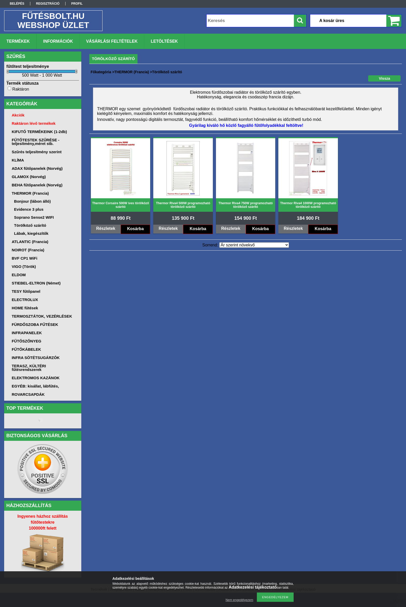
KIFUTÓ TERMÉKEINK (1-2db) (39, 131)
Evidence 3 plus (28, 209)
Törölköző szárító (30, 225)
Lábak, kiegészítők (31, 233)
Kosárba (135, 228)
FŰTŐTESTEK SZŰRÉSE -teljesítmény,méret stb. (35, 142)
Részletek (105, 228)
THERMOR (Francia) (131, 72)
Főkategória (101, 72)
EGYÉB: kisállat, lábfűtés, (35, 386)
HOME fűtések (25, 308)
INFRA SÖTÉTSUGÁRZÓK (36, 357)
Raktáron (20, 89)
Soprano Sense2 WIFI (34, 217)
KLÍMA (18, 160)
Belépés (17, 3)
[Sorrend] (254, 245)
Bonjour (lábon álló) (32, 201)
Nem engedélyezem (239, 600)
